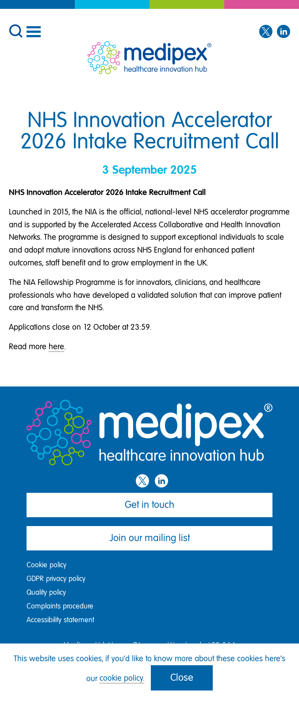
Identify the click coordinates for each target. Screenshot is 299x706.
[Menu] (33, 31)
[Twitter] (265, 32)
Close (181, 677)
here (56, 346)
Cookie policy (46, 565)
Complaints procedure (60, 606)
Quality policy (46, 592)
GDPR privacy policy (56, 578)
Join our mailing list (150, 538)
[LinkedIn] (283, 32)
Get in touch (149, 505)
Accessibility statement (60, 620)
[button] (15, 30)
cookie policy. (122, 678)
